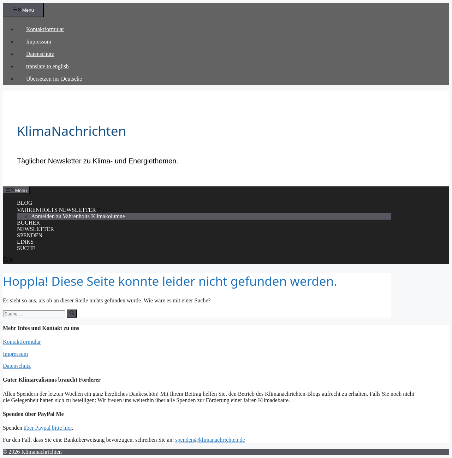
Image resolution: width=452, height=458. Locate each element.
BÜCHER (28, 223)
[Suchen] (72, 313)
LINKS (25, 242)
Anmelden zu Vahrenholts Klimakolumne (78, 216)
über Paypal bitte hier (48, 428)
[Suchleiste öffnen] (8, 261)
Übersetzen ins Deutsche (54, 79)
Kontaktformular (45, 29)
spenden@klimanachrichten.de (210, 440)
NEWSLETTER (35, 229)
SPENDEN (29, 235)
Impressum (38, 42)
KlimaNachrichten (71, 131)
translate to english (47, 66)
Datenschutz (40, 54)
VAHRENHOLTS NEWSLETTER (59, 210)
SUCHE (26, 248)
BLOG (24, 203)
